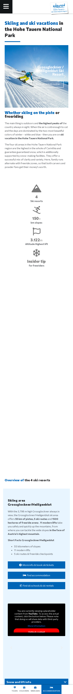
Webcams (35, 691)
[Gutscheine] (24, 687)
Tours (15, 691)
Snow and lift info (19, 682)
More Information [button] (36, 625)
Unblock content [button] (36, 632)
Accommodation (51, 691)
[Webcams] (35, 687)
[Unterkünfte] (51, 687)
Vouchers (24, 691)
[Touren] (15, 687)
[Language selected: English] (44, 7)
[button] (8, 76)
